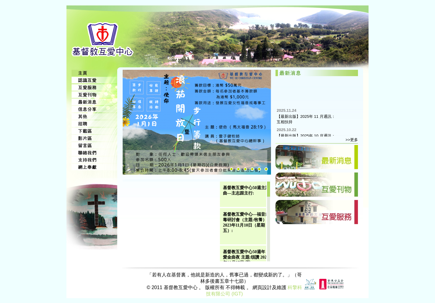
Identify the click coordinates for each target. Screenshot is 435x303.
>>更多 (352, 139)
